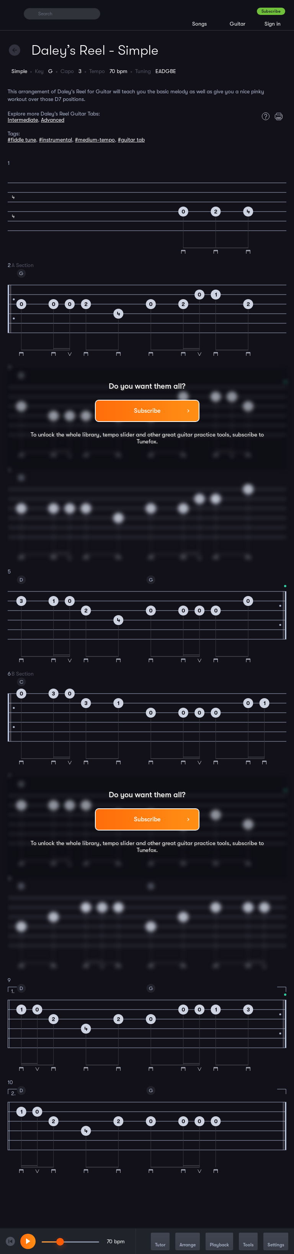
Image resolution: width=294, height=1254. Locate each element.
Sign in (273, 24)
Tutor (160, 1242)
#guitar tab (131, 140)
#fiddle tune (22, 140)
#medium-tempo (95, 140)
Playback (219, 1242)
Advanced (52, 120)
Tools (248, 1242)
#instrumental (55, 140)
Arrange (188, 1242)
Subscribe (271, 11)
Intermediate (23, 120)
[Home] (12, 13)
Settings (276, 1242)
